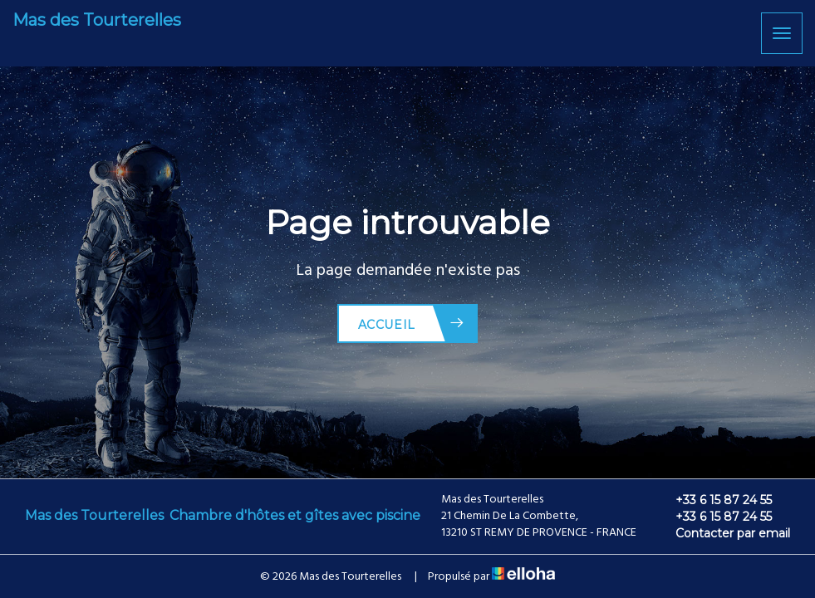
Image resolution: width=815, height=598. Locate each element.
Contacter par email (723, 533)
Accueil (411, 323)
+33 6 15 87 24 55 (714, 500)
